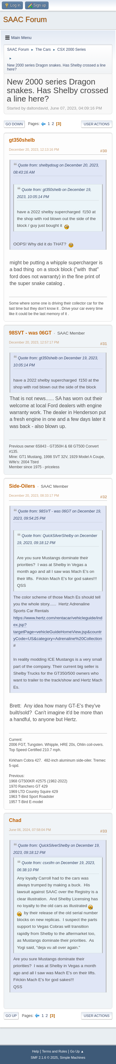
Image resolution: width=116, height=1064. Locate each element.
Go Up (11, 1016)
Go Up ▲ (77, 1051)
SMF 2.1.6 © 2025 (44, 1057)
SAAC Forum (25, 19)
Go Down (14, 124)
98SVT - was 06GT (30, 332)
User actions (97, 124)
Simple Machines (72, 1057)
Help (35, 1051)
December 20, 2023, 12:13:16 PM (34, 149)
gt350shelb (22, 140)
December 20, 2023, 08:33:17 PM (34, 495)
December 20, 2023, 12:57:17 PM (34, 342)
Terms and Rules (54, 1051)
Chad (15, 820)
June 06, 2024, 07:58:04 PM (30, 830)
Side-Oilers (22, 486)
